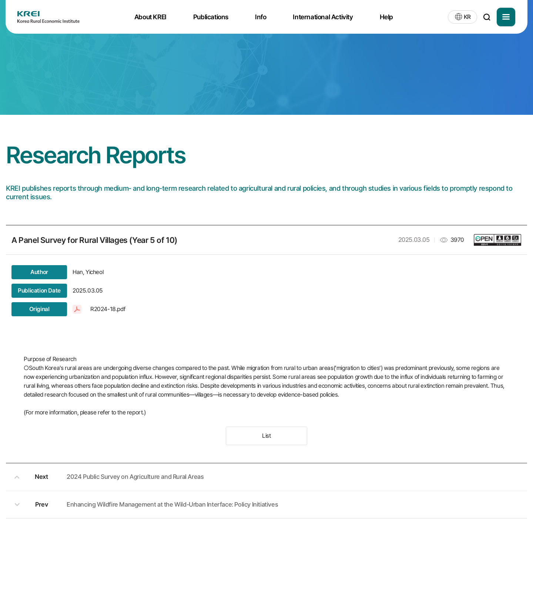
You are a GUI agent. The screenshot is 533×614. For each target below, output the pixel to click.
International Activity (323, 17)
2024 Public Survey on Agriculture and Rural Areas (135, 476)
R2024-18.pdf (107, 309)
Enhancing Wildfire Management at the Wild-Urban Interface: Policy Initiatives (172, 504)
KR (467, 16)
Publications (210, 17)
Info (260, 17)
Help (386, 17)
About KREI (150, 17)
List (266, 435)
